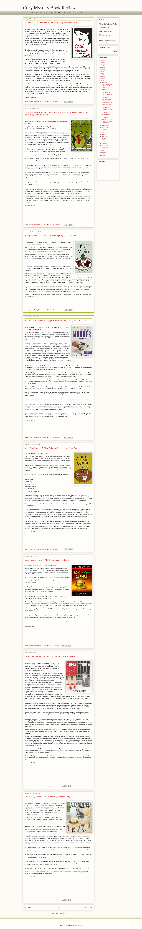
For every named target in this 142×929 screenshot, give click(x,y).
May (103, 138)
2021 (101, 71)
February (104, 145)
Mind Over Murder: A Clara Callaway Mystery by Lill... (106, 106)
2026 (101, 60)
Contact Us (101, 42)
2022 (101, 69)
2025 (101, 62)
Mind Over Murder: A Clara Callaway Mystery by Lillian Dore (51, 448)
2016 (101, 150)
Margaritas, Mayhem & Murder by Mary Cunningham (48, 560)
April (103, 141)
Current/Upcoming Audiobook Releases (75, 13)
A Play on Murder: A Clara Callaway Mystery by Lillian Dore (51, 235)
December (104, 82)
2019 (101, 76)
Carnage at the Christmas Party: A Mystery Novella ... (106, 91)
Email (100, 34)
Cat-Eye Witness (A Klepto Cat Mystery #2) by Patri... (107, 116)
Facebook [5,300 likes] (104, 35)
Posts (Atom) (62, 913)
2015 (101, 153)
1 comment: (56, 645)
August (104, 132)
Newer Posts (29, 907)
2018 (101, 78)
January (104, 147)
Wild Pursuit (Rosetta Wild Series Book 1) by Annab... (107, 86)
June (103, 136)
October (104, 127)
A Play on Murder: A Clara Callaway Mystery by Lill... (106, 96)
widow (30, 570)
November (104, 125)
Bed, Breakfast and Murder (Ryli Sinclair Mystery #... (107, 101)
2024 (101, 65)
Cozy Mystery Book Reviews (50, 7)
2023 (101, 67)
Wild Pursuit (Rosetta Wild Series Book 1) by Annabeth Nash (51, 22)
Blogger (80, 925)
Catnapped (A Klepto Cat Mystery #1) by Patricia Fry (47, 796)
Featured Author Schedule (53, 13)
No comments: (57, 101)
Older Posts (88, 907)
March (103, 143)
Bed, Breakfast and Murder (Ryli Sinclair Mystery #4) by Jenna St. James (56, 320)
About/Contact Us (37, 13)
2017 (101, 80)
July (103, 134)
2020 (101, 74)
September (105, 129)
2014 (101, 155)
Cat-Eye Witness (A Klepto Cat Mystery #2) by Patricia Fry (50, 656)
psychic (39, 675)
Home (26, 13)
